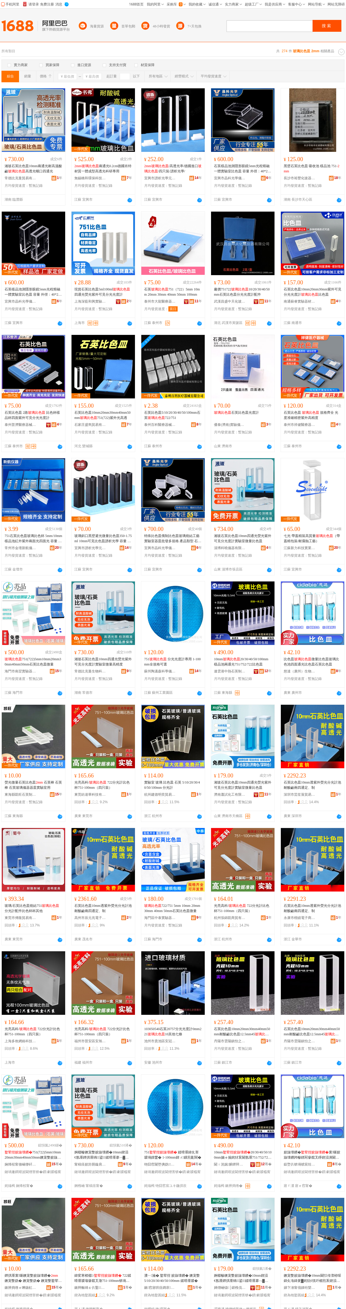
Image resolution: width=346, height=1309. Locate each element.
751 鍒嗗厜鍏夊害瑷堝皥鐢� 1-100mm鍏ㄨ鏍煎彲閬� (172, 1154)
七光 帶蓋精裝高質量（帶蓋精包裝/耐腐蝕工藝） (312, 538)
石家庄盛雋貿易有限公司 (90, 425)
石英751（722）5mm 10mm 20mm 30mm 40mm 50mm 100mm (172, 292)
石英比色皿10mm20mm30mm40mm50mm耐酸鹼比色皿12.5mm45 (242, 1032)
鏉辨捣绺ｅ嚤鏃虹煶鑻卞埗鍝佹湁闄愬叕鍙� (20, 1288)
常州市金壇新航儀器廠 (20, 548)
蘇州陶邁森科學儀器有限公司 (160, 671)
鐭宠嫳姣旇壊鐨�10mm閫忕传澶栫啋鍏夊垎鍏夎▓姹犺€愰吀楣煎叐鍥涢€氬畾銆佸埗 (312, 1278)
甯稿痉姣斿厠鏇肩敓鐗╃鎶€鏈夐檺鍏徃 (90, 1164)
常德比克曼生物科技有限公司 (90, 671)
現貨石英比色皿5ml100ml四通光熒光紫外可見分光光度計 (102, 292)
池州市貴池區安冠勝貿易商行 (160, 1041)
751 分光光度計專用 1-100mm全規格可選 (172, 661)
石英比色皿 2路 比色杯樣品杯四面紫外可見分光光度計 (32, 415)
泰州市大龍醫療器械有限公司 (160, 301)
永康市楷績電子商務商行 (299, 918)
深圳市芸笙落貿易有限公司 (299, 795)
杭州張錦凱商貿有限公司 (230, 918)
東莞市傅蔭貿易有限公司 (20, 918)
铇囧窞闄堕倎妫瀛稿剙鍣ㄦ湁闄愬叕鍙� (160, 1164)
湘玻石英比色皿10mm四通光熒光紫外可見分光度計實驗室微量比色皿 (242, 538)
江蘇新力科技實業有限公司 (299, 548)
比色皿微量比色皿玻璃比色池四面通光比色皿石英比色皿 (311, 661)
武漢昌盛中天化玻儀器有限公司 (230, 301)
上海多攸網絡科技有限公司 (20, 1041)
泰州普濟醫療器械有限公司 (20, 425)
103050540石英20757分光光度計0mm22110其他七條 (173, 1031)
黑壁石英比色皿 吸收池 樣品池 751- (311, 168)
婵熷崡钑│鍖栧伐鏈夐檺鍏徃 (230, 1288)
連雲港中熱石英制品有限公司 (230, 671)
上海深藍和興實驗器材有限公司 (90, 301)
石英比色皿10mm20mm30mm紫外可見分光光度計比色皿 (312, 292)
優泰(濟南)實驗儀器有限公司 (230, 425)
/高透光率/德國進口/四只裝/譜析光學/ (173, 168)
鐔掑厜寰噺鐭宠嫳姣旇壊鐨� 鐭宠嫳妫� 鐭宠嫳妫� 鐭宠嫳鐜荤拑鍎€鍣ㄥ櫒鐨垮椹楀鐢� (33, 1278)
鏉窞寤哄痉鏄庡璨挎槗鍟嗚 (160, 1288)
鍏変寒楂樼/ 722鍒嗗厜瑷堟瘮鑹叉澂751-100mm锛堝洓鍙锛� (102, 1278)
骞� (57, 1164)
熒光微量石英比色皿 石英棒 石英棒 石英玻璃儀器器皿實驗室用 (33, 785)
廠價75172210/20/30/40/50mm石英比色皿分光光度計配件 (242, 292)
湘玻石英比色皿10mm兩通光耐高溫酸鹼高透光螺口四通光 (33, 168)
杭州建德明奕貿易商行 (160, 795)
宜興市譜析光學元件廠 (160, 178)
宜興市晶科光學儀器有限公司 (230, 178)
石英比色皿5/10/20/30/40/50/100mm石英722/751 (172, 415)
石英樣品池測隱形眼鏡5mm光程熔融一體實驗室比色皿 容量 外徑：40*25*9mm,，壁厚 (242, 169)
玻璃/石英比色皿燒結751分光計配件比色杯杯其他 (32, 908)
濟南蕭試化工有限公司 (230, 795)
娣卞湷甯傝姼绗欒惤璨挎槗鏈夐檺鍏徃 (299, 1288)
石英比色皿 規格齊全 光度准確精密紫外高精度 (311, 415)
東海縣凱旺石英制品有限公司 (20, 795)
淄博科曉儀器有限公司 (230, 548)
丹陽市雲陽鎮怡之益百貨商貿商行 (299, 1041)
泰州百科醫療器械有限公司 (160, 425)
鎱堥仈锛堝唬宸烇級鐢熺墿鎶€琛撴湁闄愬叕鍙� (299, 1164)
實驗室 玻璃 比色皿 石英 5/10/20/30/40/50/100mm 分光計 (172, 785)
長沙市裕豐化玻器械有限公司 (299, 178)
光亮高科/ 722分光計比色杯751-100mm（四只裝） (102, 785)
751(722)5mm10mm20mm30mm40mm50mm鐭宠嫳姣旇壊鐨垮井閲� (33, 1155)
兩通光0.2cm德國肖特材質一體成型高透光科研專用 (102, 168)
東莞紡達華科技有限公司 (90, 795)
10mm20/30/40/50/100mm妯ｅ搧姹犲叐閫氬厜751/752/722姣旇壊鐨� (243, 1155)
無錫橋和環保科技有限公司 (90, 178)
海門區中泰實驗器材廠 (160, 918)
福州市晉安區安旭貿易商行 (90, 1041)
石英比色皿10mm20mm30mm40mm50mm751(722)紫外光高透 (102, 415)
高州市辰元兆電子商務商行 (90, 918)
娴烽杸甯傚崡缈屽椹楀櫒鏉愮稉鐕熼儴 (20, 1164)
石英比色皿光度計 (236, 413)
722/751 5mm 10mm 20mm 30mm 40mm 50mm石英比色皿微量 (172, 908)
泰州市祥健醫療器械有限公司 (299, 425)
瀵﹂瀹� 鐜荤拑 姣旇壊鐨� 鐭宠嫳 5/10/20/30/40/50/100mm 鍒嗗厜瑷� (172, 1278)
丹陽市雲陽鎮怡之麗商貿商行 (230, 1041)
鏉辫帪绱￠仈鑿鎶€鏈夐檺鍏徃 (90, 1288)
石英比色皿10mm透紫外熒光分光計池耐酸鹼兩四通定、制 (312, 785)
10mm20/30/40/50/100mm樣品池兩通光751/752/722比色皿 (241, 661)
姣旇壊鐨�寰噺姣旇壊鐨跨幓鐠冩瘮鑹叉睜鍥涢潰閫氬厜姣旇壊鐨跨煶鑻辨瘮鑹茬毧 (312, 1155)
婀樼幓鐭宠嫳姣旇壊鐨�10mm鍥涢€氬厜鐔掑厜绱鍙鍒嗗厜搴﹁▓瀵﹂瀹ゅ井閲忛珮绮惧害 (101, 1155)
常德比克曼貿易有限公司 (20, 178)
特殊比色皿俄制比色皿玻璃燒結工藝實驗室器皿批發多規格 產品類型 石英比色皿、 (172, 539)
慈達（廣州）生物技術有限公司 (299, 671)
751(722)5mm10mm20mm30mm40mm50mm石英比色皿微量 (33, 661)
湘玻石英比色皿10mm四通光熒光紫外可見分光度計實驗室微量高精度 (103, 661)
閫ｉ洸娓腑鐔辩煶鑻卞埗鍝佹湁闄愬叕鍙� (230, 1164)
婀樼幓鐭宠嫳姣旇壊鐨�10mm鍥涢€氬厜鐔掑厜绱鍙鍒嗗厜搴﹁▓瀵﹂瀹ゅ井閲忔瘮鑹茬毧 (241, 1278)
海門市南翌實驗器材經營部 (20, 671)
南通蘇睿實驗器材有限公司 (299, 301)
